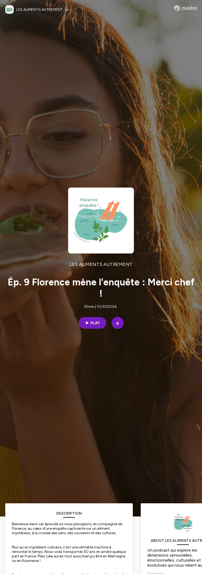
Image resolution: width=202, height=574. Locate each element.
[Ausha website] (185, 8)
